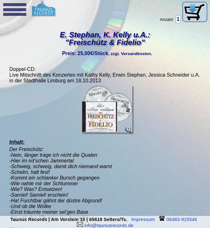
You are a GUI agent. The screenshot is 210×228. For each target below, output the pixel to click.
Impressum (144, 219)
